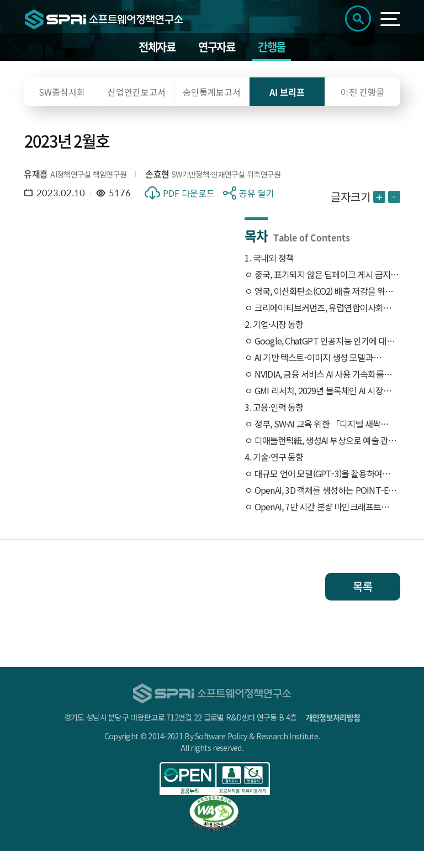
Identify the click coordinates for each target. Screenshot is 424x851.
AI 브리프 (287, 91)
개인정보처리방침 (333, 717)
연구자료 (216, 47)
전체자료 (157, 47)
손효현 (157, 173)
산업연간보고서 (137, 91)
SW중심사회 (62, 91)
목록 (363, 586)
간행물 (271, 47)
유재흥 (35, 173)
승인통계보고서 (212, 91)
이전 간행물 (362, 91)
